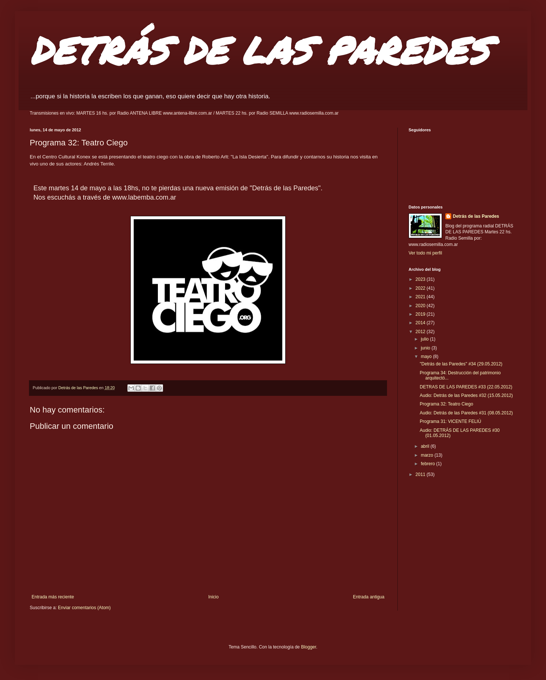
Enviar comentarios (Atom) (84, 607)
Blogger (308, 647)
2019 (421, 314)
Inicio (213, 596)
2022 (421, 288)
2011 (421, 474)
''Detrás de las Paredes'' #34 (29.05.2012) (461, 364)
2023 (421, 279)
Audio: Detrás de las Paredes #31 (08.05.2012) (466, 412)
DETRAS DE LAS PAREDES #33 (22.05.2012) (466, 387)
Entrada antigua (368, 596)
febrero (428, 463)
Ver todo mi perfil (425, 253)
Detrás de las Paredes (476, 216)
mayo (427, 356)
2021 (421, 296)
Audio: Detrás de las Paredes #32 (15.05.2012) (466, 395)
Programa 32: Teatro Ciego (446, 404)
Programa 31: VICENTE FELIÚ (450, 421)
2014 (421, 322)
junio (426, 348)
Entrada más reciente (53, 596)
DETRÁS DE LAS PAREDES (259, 49)
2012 (421, 331)
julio (425, 339)
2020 (421, 305)
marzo (428, 455)
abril (425, 446)
